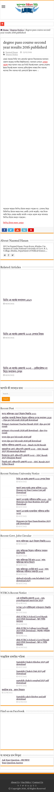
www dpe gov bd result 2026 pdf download (21, 441)
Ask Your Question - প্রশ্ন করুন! (16, 760)
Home (4, 30)
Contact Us (37, 782)
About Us (15, 782)
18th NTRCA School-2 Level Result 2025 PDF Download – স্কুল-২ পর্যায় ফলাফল (32, 642)
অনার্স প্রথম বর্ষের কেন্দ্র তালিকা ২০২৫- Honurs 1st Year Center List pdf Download (32, 490)
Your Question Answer (12, 763)
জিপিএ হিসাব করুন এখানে (13, 223)
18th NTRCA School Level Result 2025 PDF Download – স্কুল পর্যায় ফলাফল (31, 619)
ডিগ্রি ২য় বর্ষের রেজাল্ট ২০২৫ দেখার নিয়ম (23, 334)
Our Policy (26, 782)
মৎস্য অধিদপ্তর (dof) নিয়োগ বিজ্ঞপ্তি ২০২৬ (19, 414)
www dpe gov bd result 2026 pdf (16, 437)
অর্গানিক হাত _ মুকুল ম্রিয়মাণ (13, 690)
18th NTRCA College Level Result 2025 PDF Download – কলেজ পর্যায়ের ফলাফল (33, 630)
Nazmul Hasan (12, 52)
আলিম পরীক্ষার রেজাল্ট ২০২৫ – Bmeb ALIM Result (24, 445)
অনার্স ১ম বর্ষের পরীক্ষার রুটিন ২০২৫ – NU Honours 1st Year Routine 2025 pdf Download (33, 502)
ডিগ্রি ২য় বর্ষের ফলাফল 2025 (17, 300)
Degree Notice (17, 30)
